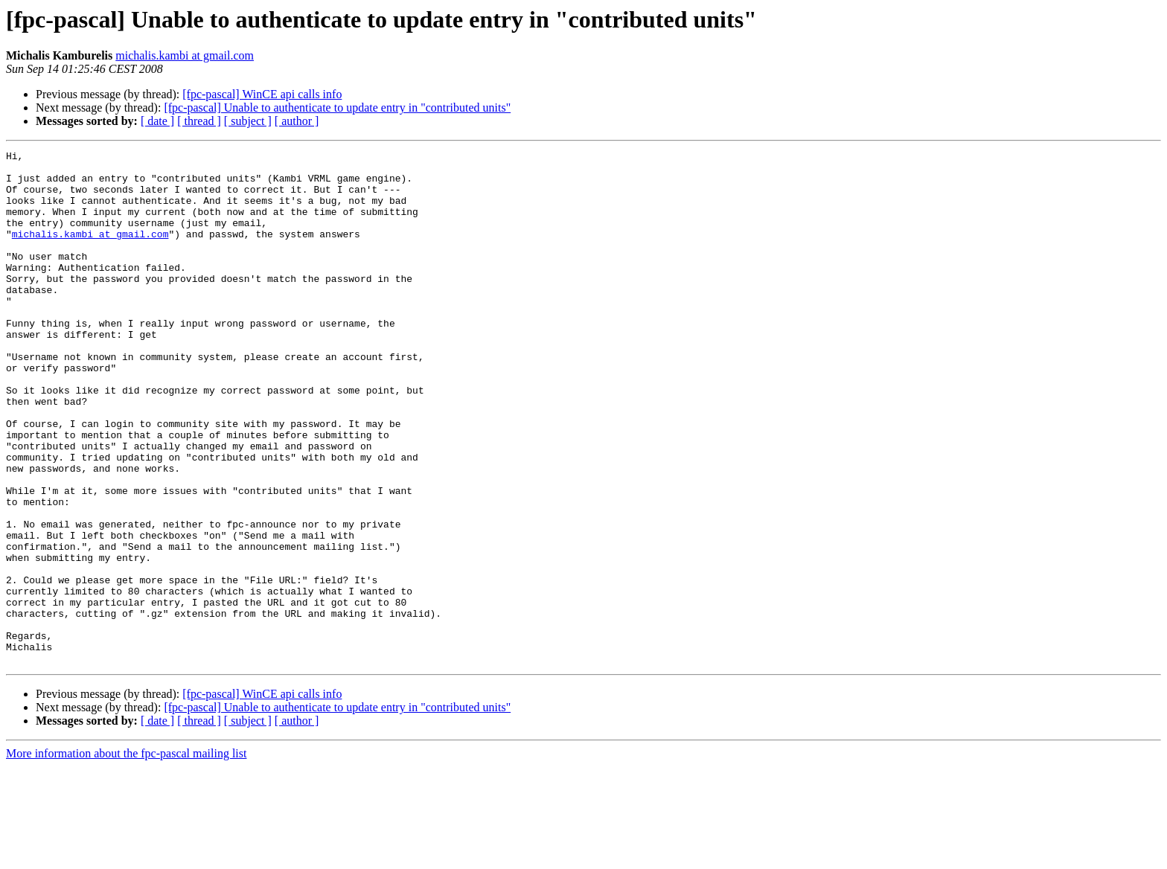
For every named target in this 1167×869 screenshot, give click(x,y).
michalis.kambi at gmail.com (184, 55)
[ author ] (297, 121)
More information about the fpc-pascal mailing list (126, 856)
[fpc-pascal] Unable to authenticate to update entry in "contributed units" (337, 107)
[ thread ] (199, 121)
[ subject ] (248, 121)
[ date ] (157, 121)
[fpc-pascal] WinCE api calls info (262, 94)
